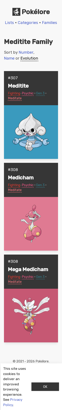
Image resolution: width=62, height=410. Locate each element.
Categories (28, 22)
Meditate (15, 98)
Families (49, 22)
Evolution (29, 58)
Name (9, 58)
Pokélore (31, 12)
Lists (9, 22)
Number (26, 52)
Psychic (28, 93)
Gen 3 (40, 93)
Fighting (14, 93)
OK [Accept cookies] (45, 387)
